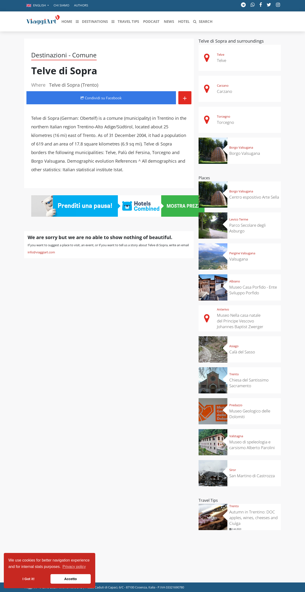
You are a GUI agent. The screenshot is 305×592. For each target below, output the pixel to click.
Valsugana (238, 259)
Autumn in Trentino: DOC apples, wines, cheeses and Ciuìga (253, 517)
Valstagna (236, 436)
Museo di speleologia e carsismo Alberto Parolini (252, 444)
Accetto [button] (70, 579)
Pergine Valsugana (242, 253)
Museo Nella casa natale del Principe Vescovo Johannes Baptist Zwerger (240, 320)
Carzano (223, 85)
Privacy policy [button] (74, 567)
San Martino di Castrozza (252, 475)
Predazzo (235, 405)
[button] (37, 5)
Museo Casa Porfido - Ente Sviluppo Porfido (253, 290)
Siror (232, 470)
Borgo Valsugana (241, 147)
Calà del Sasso (242, 352)
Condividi (101, 97)
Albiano (234, 281)
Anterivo (223, 309)
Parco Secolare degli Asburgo (247, 228)
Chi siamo (61, 5)
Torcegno (223, 116)
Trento (234, 374)
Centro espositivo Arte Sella (254, 197)
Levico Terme (238, 219)
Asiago (234, 346)
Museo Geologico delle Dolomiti (249, 413)
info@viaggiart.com (41, 252)
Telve (220, 54)
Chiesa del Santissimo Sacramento (249, 382)
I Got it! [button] (29, 579)
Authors (81, 5)
